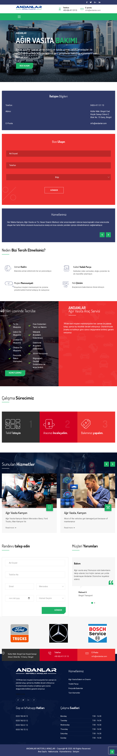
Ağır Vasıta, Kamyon (75, 513)
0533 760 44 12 (22, 716)
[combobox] (58, 177)
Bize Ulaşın (24, 66)
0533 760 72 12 (22, 730)
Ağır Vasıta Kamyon (16, 513)
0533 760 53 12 (22, 721)
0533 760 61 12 (22, 725)
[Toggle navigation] (19, 16)
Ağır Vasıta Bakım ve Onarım (79, 679)
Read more (11, 528)
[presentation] (102, 234)
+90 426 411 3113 (70, 10)
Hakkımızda (20, 694)
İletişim (76, 751)
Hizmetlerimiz (65, 751)
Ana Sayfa (42, 751)
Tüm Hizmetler (74, 693)
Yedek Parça (73, 684)
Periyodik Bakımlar (75, 688)
